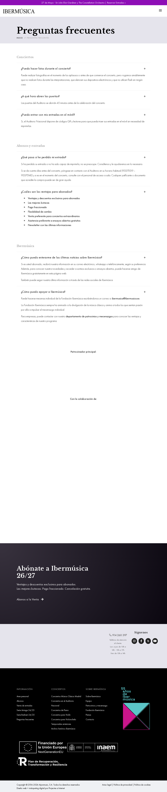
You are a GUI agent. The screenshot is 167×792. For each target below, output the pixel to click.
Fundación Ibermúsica (95, 710)
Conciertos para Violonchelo (63, 719)
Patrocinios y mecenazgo (96, 705)
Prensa (88, 714)
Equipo (89, 701)
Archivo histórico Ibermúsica (63, 728)
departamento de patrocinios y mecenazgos (89, 316)
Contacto (90, 719)
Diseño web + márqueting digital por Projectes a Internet (41, 788)
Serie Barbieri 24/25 (26, 714)
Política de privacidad (123, 784)
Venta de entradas (24, 705)
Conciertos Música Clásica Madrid (66, 696)
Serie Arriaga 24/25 (26, 710)
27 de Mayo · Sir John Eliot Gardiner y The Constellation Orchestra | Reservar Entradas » (83, 2)
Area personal (23, 696)
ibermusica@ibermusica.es (126, 298)
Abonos (20, 701)
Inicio (20, 37)
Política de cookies (142, 784)
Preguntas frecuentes (25, 719)
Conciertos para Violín (60, 714)
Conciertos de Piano (60, 710)
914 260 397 (118, 635)
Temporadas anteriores (61, 724)
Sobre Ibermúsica (93, 696)
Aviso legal (106, 784)
